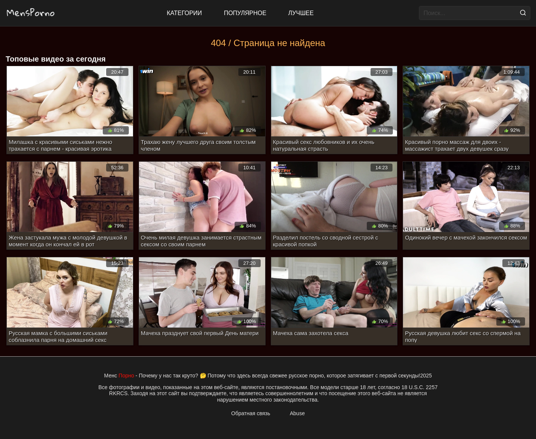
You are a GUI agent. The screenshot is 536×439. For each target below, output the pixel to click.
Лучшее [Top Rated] (301, 13)
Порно (126, 376)
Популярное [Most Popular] (245, 13)
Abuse (297, 413)
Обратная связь (250, 413)
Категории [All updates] (184, 13)
